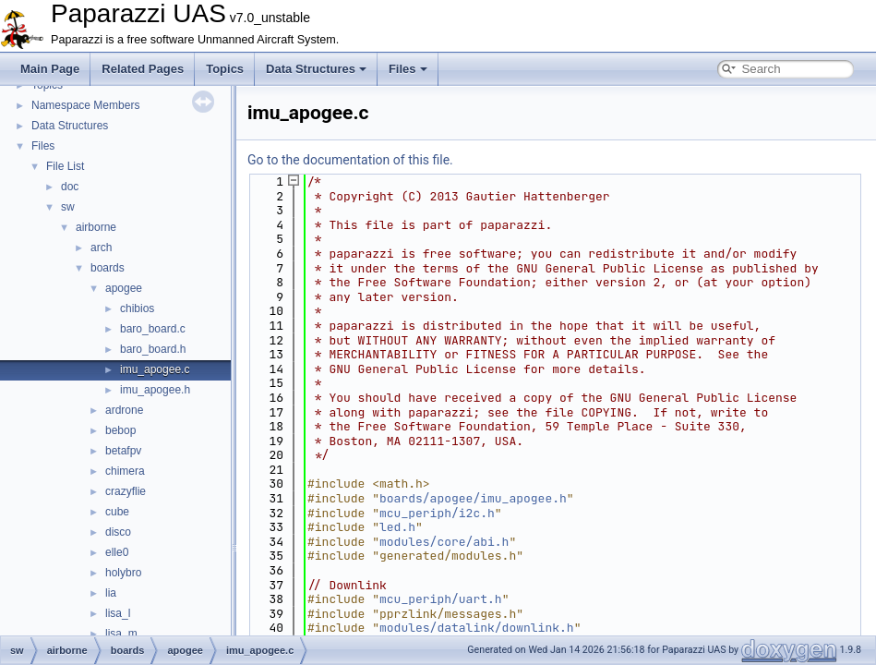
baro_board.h (153, 349)
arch (101, 247)
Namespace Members (85, 105)
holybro (123, 572)
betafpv (123, 450)
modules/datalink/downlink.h (476, 627)
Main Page (49, 69)
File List (65, 166)
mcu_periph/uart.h (440, 599)
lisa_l (117, 613)
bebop (120, 430)
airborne (96, 227)
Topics (225, 69)
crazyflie (125, 491)
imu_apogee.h (155, 389)
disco (118, 532)
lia (110, 592)
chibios (137, 308)
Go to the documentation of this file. (350, 159)
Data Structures (316, 69)
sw (68, 206)
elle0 (116, 552)
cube (117, 511)
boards (107, 267)
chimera (125, 471)
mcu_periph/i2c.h (437, 513)
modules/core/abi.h (444, 542)
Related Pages (143, 69)
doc (69, 186)
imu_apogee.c (154, 369)
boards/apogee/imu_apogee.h (473, 498)
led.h (397, 527)
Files (408, 69)
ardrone (124, 410)
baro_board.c (153, 328)
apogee (123, 288)
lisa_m (121, 633)
